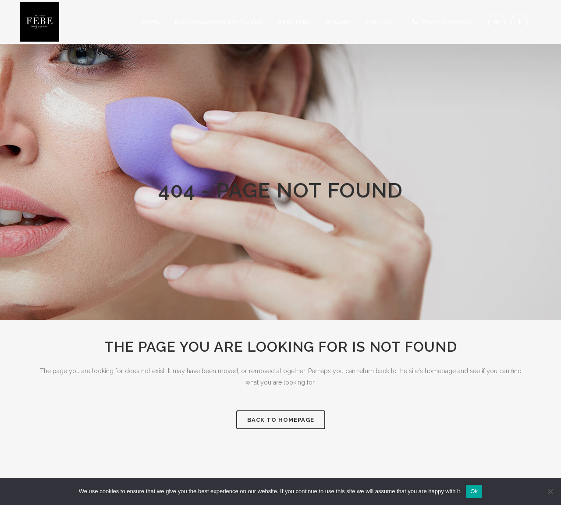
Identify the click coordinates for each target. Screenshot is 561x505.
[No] (550, 491)
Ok (474, 491)
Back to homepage (280, 420)
